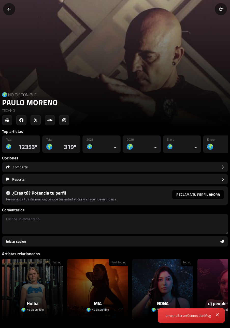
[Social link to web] (7, 120)
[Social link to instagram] (64, 120)
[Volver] (9, 9)
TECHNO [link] (8, 110)
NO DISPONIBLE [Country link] (22, 95)
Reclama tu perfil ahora (198, 194)
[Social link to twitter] (36, 120)
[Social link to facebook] (21, 120)
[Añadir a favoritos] (221, 9)
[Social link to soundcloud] (50, 120)
